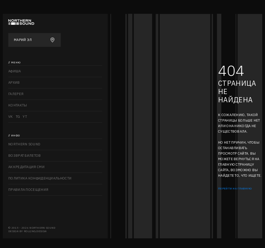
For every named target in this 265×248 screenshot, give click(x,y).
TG (18, 116)
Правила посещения (28, 189)
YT (25, 116)
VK (10, 116)
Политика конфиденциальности (39, 178)
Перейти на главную (235, 188)
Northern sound (24, 144)
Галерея (15, 94)
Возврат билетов (24, 155)
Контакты (17, 105)
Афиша (14, 71)
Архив (14, 82)
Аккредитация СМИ (26, 167)
